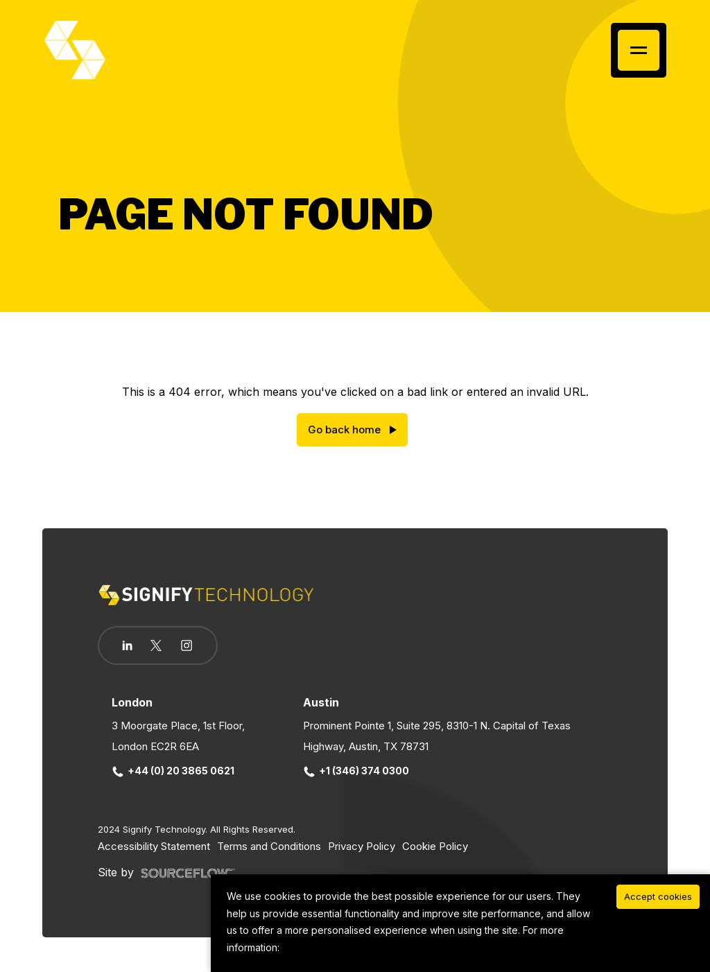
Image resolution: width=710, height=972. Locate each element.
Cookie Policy (435, 846)
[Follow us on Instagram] (186, 647)
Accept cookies (658, 896)
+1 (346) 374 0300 (357, 770)
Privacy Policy (361, 846)
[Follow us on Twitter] (156, 645)
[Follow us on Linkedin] (127, 645)
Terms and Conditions (269, 846)
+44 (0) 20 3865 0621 (174, 770)
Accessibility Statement (154, 846)
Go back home (344, 429)
